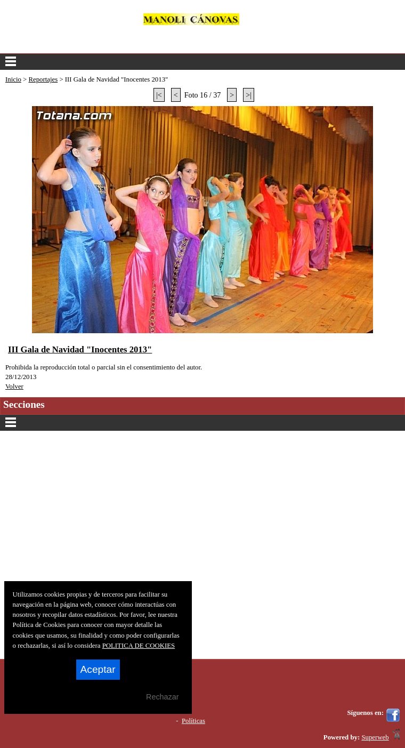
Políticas (193, 721)
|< (159, 95)
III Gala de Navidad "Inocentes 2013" (80, 349)
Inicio (13, 79)
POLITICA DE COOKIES (138, 645)
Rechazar (162, 697)
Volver (14, 386)
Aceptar (98, 669)
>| (249, 95)
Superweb (374, 737)
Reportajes (43, 79)
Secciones (202, 423)
